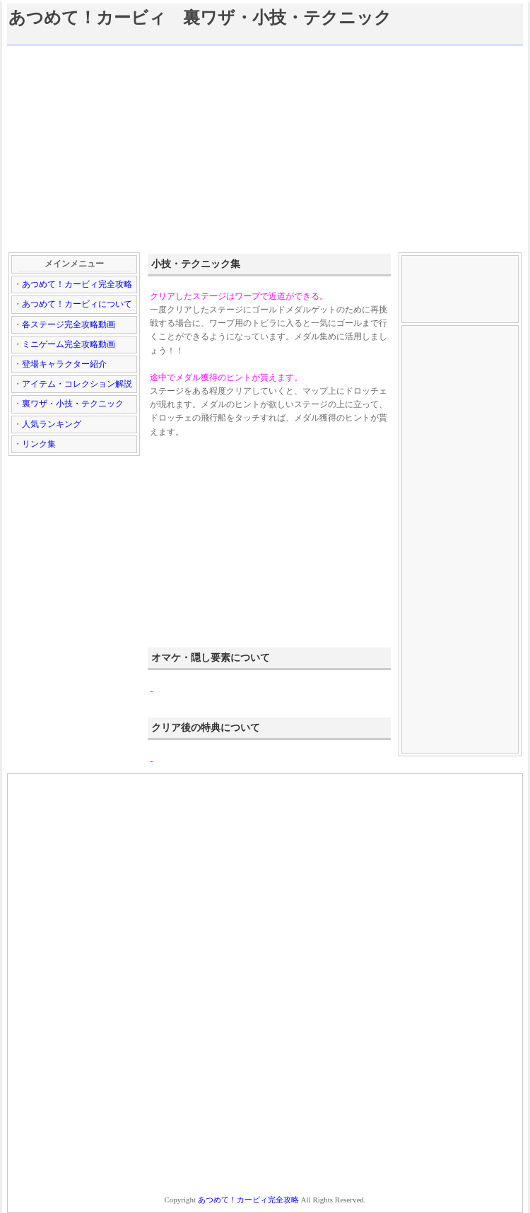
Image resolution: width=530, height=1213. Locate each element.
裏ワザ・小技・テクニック (73, 404)
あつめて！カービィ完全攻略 (77, 284)
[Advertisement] (265, 148)
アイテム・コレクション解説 (77, 384)
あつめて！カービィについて (77, 304)
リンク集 (39, 444)
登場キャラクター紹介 (64, 364)
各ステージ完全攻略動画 (68, 324)
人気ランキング (51, 424)
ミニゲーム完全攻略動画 (68, 344)
